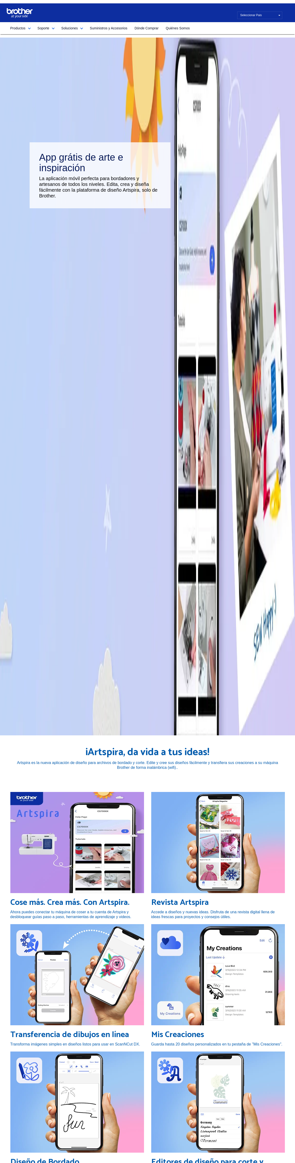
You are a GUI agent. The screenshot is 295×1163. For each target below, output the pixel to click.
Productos (18, 28)
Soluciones (69, 28)
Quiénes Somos (178, 28)
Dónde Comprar (147, 28)
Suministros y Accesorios (108, 28)
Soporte (43, 28)
